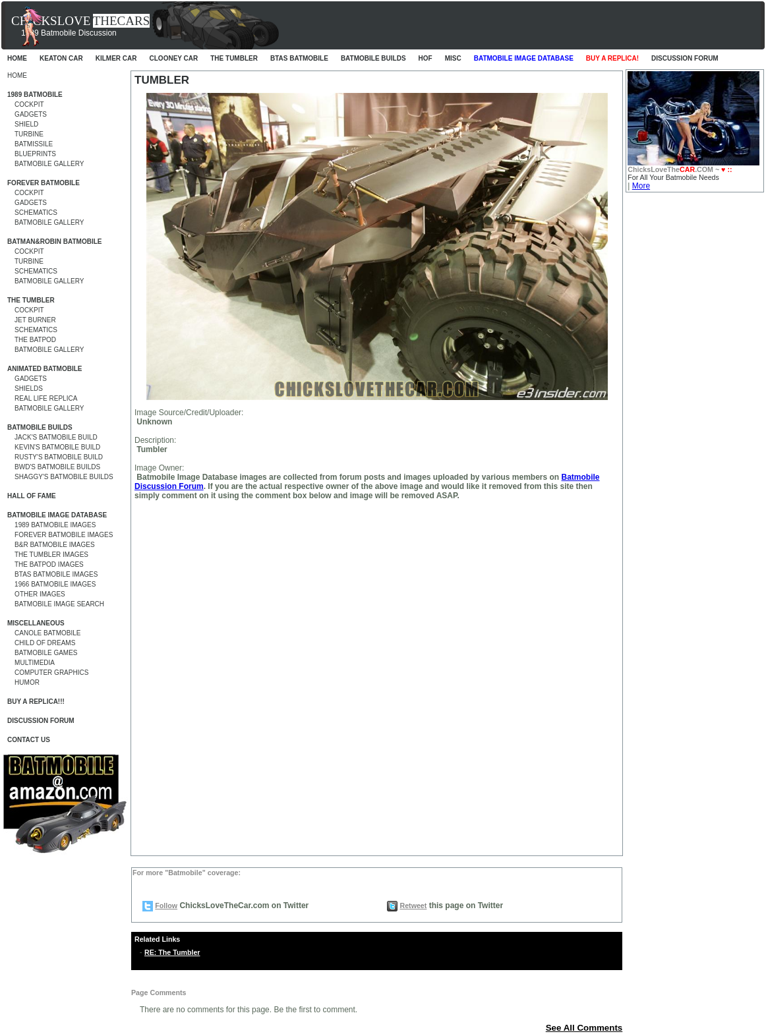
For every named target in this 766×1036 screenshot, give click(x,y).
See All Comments (584, 1028)
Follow (166, 905)
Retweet (413, 905)
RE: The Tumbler (172, 952)
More (641, 185)
